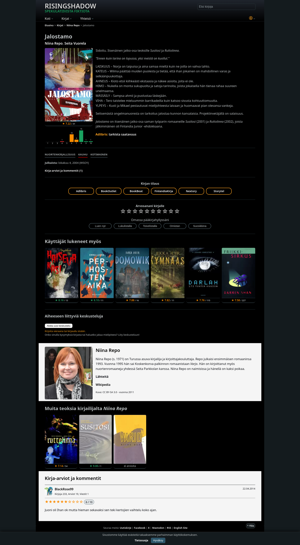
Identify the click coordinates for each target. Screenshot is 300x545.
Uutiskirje (125, 527)
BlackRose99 (64, 489)
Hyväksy (158, 540)
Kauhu (83, 154)
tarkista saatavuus (122, 134)
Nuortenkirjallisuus (60, 154)
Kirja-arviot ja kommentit (73, 478)
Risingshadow (70, 7)
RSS (169, 527)
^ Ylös (250, 525)
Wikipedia (103, 385)
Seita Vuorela (75, 43)
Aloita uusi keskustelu (58, 325)
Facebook (139, 527)
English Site (181, 527)
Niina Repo (54, 43)
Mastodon (158, 527)
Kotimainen (99, 154)
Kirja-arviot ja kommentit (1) (64, 170)
